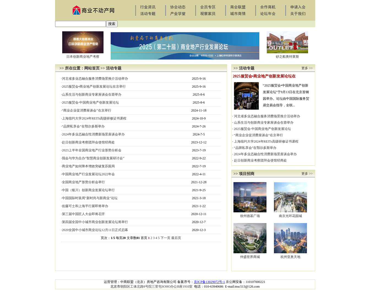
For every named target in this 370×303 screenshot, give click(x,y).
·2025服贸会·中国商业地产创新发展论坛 (90, 102)
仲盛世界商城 (250, 257)
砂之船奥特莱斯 (287, 57)
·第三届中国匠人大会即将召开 (83, 214)
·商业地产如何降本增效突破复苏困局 (88, 166)
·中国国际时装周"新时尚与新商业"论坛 (89, 198)
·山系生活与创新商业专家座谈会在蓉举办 (91, 94)
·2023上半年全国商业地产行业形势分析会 (91, 150)
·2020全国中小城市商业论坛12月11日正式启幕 (94, 230)
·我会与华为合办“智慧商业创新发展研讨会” (92, 158)
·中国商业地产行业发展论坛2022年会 (88, 174)
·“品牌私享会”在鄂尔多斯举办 (83, 126)
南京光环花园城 (290, 216)
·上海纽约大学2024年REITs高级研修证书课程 (94, 118)
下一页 (165, 238)
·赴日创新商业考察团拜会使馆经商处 (88, 142)
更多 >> (307, 68)
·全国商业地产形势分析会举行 (83, 182)
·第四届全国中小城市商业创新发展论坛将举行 (94, 222)
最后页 (176, 238)
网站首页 (92, 68)
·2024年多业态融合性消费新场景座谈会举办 (93, 134)
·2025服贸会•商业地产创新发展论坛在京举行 (93, 86)
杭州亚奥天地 (290, 257)
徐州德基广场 (250, 216)
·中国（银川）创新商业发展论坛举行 (88, 190)
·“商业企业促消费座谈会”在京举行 (86, 110)
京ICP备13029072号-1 (209, 282)
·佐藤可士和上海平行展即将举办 (84, 206)
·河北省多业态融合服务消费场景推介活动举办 (94, 78)
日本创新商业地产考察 (82, 57)
